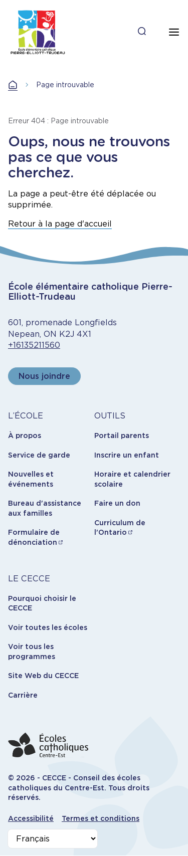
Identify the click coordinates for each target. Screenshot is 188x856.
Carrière (23, 695)
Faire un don (117, 503)
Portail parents (121, 436)
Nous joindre (44, 376)
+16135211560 (34, 345)
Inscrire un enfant (126, 455)
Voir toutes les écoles (47, 627)
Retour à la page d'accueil (60, 224)
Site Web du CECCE (43, 676)
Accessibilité (31, 818)
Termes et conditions (100, 818)
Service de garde (39, 455)
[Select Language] (53, 838)
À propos (24, 436)
